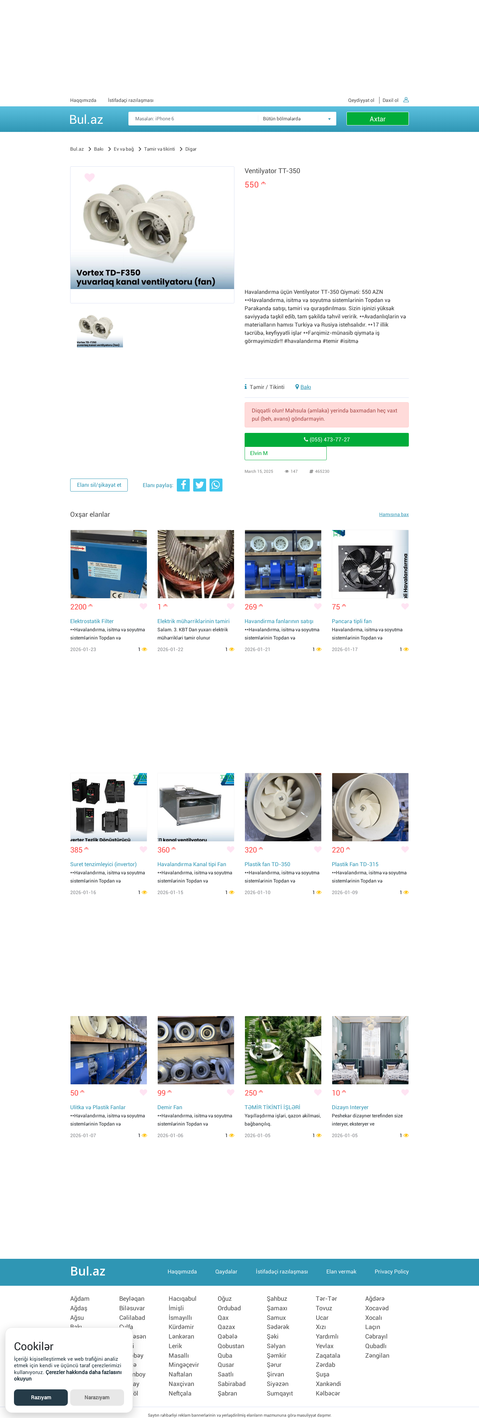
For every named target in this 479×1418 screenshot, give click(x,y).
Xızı (321, 1326)
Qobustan (231, 1344)
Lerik (175, 1344)
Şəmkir (276, 1352)
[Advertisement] (239, 47)
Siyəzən (278, 1379)
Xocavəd (377, 1308)
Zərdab (325, 1361)
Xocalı (373, 1317)
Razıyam (41, 1397)
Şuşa (322, 1370)
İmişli (176, 1308)
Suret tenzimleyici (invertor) (103, 865)
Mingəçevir (184, 1361)
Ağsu (77, 1317)
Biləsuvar (132, 1308)
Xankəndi (328, 1379)
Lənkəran (181, 1335)
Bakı (305, 387)
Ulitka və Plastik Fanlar (98, 1108)
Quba (225, 1352)
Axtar (378, 119)
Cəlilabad (132, 1317)
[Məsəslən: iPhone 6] (232, 118)
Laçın (372, 1326)
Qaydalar (226, 1273)
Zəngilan (377, 1352)
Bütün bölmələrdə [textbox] (281, 118)
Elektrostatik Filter (92, 621)
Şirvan (275, 1370)
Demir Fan (169, 1108)
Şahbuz (277, 1299)
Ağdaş (78, 1308)
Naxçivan (181, 1379)
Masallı (179, 1352)
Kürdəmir (181, 1326)
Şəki (273, 1335)
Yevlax (325, 1344)
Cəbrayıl (376, 1335)
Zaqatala (328, 1352)
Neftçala (180, 1388)
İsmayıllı (180, 1317)
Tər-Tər (326, 1299)
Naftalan (180, 1370)
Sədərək (278, 1326)
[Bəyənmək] (84, 178)
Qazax (226, 1326)
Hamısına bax (394, 514)
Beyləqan (131, 1299)
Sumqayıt (280, 1388)
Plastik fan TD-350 (267, 865)
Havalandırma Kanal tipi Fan (191, 865)
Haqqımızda (83, 100)
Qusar (226, 1361)
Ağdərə (375, 1299)
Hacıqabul (183, 1299)
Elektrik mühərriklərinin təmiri (193, 621)
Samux (276, 1317)
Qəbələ (227, 1335)
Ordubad (229, 1308)
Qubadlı (376, 1344)
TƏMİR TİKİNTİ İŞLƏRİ (272, 1108)
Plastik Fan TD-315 (355, 865)
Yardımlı (327, 1335)
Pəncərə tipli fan (352, 621)
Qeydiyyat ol (361, 100)
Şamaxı (277, 1308)
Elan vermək (341, 1273)
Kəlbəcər (328, 1388)
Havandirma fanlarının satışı (279, 621)
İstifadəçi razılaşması (131, 100)
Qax (223, 1317)
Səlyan (276, 1344)
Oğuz (225, 1299)
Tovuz (324, 1308)
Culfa (126, 1326)
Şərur (274, 1361)
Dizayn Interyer (350, 1108)
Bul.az (86, 118)
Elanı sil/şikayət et (98, 485)
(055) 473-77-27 (327, 439)
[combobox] (297, 118)
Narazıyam (96, 1397)
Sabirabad (232, 1379)
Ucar (322, 1317)
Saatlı (226, 1370)
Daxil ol (396, 100)
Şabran (227, 1388)
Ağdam (80, 1299)
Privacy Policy (392, 1273)
